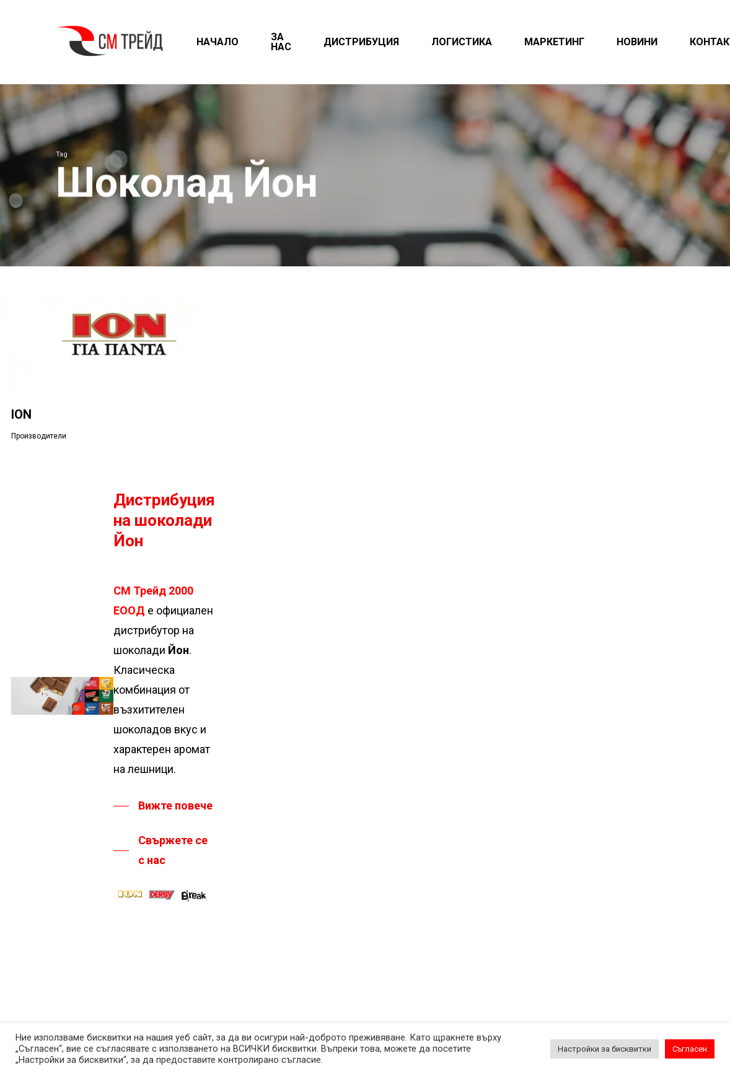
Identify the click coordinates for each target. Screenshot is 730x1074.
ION (21, 414)
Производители (38, 436)
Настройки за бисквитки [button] (604, 1049)
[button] (163, 806)
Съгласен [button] (689, 1049)
